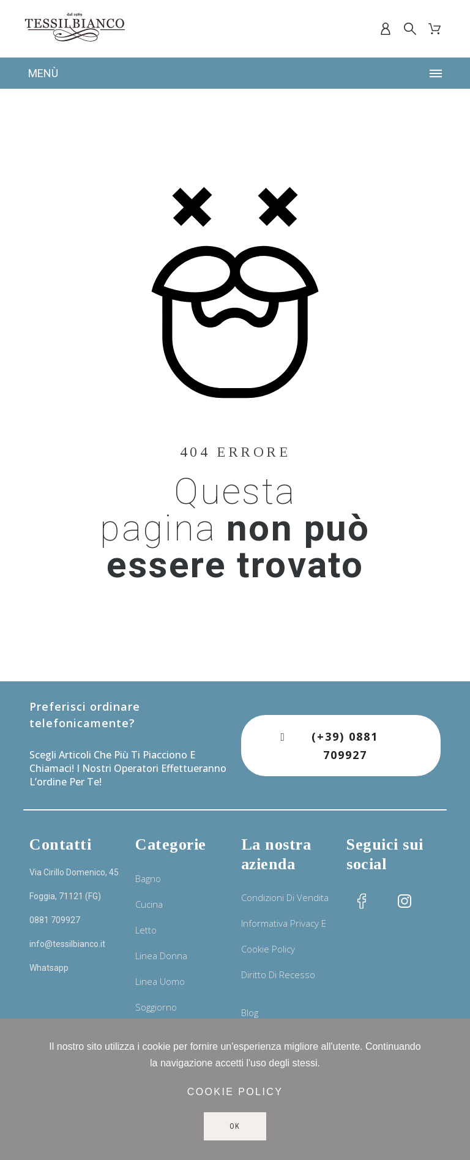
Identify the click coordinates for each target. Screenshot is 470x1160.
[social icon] (361, 901)
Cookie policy (235, 1092)
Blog (249, 1012)
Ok (235, 1126)
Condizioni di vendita (285, 897)
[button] (341, 745)
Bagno (148, 878)
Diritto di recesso (278, 974)
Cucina (149, 904)
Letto (146, 930)
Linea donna (161, 955)
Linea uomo (160, 981)
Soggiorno (156, 1007)
